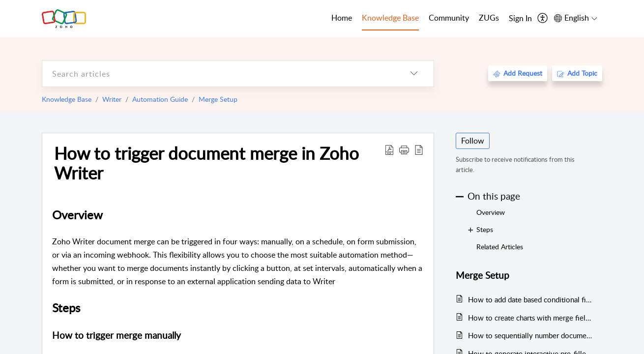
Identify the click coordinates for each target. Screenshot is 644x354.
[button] (404, 149)
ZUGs (489, 17)
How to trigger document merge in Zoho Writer (206, 162)
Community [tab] (449, 17)
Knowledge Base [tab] (390, 17)
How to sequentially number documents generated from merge (530, 335)
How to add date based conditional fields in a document (530, 299)
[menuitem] (520, 18)
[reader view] (419, 149)
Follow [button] (472, 140)
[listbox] (414, 73)
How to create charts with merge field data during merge (530, 318)
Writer (111, 99)
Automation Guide (160, 99)
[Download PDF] (389, 149)
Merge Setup (218, 99)
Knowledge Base (66, 99)
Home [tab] (341, 17)
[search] (218, 73)
